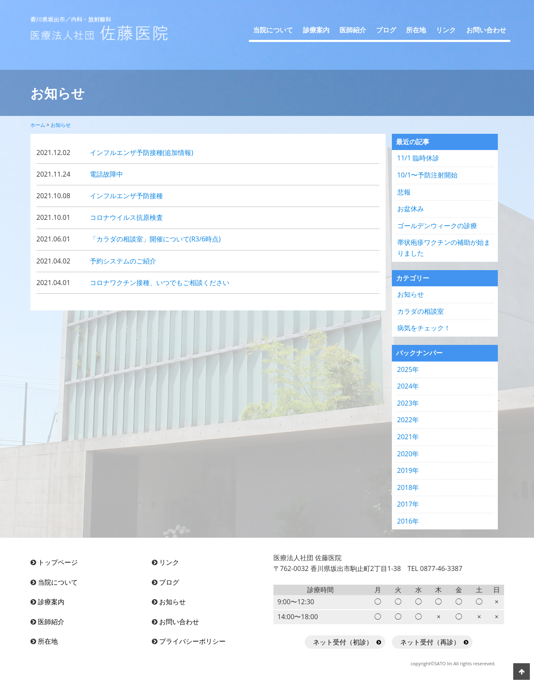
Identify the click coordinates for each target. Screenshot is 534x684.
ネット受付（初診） (343, 642)
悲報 (404, 192)
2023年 (408, 403)
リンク (446, 29)
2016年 (408, 521)
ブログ (386, 29)
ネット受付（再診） (430, 642)
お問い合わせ (486, 29)
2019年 (408, 470)
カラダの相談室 (420, 311)
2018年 (408, 487)
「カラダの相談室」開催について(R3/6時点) (155, 239)
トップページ (58, 562)
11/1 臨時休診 (418, 157)
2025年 (408, 369)
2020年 (408, 453)
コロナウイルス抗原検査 (126, 217)
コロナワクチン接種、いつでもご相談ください (159, 282)
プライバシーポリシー (192, 641)
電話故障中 (106, 174)
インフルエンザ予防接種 (126, 195)
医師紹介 (353, 29)
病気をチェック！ (423, 327)
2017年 (408, 504)
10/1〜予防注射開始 (427, 175)
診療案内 (316, 29)
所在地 (416, 29)
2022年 (408, 419)
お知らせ (410, 294)
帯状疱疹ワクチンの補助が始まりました (443, 248)
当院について (273, 29)
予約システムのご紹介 (123, 261)
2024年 (408, 386)
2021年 (408, 436)
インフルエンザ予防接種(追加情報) (141, 152)
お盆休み (410, 208)
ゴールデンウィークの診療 (437, 225)
